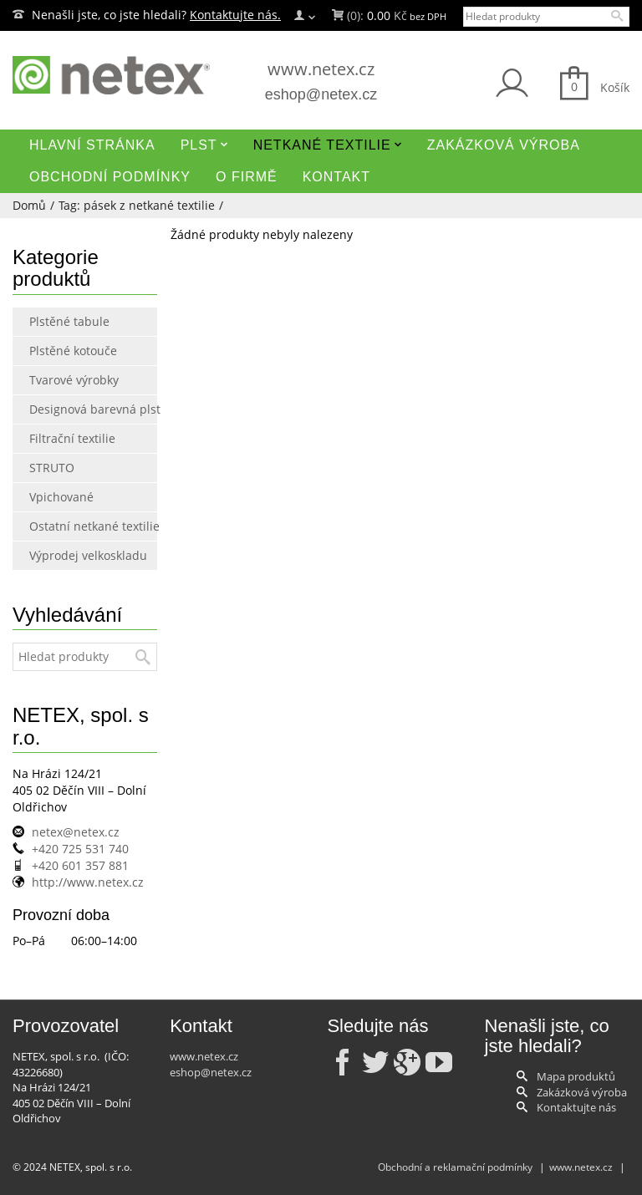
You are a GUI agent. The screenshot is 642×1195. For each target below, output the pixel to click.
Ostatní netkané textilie (64, 526)
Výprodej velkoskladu (64, 555)
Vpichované (61, 497)
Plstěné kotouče (64, 350)
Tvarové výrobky (64, 380)
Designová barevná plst (64, 409)
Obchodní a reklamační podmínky (455, 1167)
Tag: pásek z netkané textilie (137, 205)
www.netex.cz (321, 69)
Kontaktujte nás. (235, 15)
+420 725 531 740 (80, 849)
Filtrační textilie (64, 438)
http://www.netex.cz (88, 882)
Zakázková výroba (582, 1092)
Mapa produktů (576, 1076)
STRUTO (51, 467)
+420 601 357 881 (80, 865)
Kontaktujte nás (576, 1107)
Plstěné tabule (64, 321)
